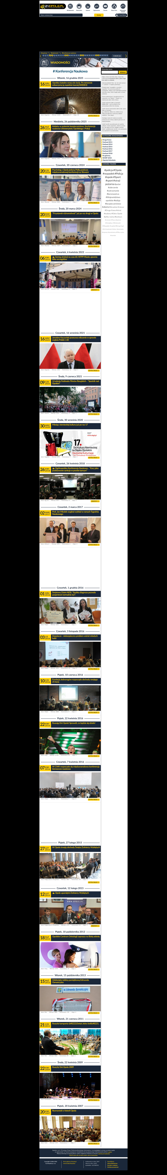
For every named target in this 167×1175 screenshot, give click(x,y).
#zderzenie (113, 188)
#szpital (112, 226)
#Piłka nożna (120, 232)
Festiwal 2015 (107, 147)
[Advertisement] (70, 311)
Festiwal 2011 (107, 142)
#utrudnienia (112, 232)
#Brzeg (117, 226)
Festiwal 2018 (107, 153)
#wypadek (108, 173)
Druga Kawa (107, 140)
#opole (109, 177)
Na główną (106, 156)
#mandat (113, 235)
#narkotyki (108, 229)
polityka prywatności (104, 1153)
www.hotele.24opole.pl (69, 1163)
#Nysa (113, 220)
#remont (108, 220)
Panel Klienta (110, 1161)
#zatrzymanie (113, 191)
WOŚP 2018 (107, 158)
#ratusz (121, 207)
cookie (110, 1152)
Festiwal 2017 (107, 151)
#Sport (117, 177)
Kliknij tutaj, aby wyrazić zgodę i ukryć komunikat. (83, 1155)
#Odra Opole (116, 214)
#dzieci (114, 229)
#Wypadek (106, 226)
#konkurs (118, 217)
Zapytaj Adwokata (109, 160)
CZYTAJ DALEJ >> (93, 115)
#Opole (117, 170)
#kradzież (114, 207)
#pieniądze (120, 229)
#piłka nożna (109, 217)
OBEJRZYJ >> (95, 289)
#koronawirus (113, 194)
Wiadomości (54, 53)
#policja (108, 170)
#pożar (117, 184)
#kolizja (117, 201)
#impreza (105, 232)
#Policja (119, 173)
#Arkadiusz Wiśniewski (113, 223)
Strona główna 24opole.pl (69, 1161)
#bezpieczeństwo (113, 204)
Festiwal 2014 (107, 144)
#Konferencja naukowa (69, 53)
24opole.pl (44, 53)
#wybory (107, 214)
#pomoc (118, 220)
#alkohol (106, 207)
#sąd (122, 226)
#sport (109, 180)
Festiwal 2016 (107, 149)
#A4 (104, 229)
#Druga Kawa (110, 210)
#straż (118, 210)
